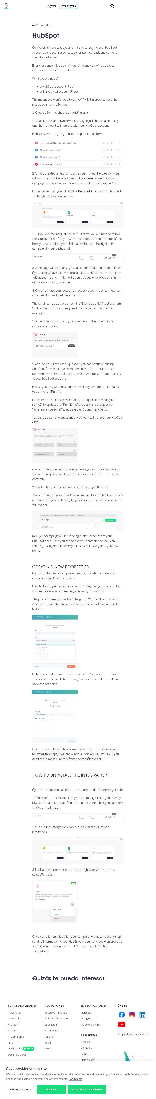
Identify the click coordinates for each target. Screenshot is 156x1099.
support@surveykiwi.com (134, 1034)
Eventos (49, 1048)
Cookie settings (20, 1089)
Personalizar (15, 1012)
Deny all (51, 1089)
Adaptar (12, 1030)
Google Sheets (89, 1018)
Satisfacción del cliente (57, 1018)
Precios (85, 1042)
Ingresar (51, 6)
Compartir (14, 1018)
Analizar (12, 1024)
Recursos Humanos (55, 1012)
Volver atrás (42, 25)
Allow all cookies (87, 1089)
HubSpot (86, 1012)
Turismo (49, 1036)
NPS (10, 1042)
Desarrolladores (17, 1054)
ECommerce (51, 1030)
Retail (47, 1042)
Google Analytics (91, 1024)
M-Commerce (16, 1036)
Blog (84, 1054)
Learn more (75, 1078)
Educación (50, 1024)
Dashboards (21, 1048)
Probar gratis (68, 6)
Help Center (88, 1060)
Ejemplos (86, 1047)
